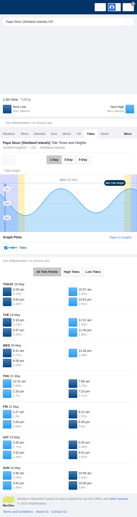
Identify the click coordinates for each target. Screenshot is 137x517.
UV (79, 134)
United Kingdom (15, 147)
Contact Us (59, 511)
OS (33, 147)
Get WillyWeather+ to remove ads (29, 123)
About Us (42, 511)
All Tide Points (47, 272)
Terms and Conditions (18, 511)
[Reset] (121, 21)
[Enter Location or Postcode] (68, 21)
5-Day (83, 159)
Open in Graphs (121, 237)
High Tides (72, 272)
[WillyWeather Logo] (11, 7)
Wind (24, 134)
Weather (9, 134)
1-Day (54, 159)
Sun (54, 134)
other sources (119, 498)
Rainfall (39, 134)
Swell (105, 134)
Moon (67, 134)
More (128, 134)
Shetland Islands (52, 147)
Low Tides (93, 272)
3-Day (68, 159)
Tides (91, 134)
